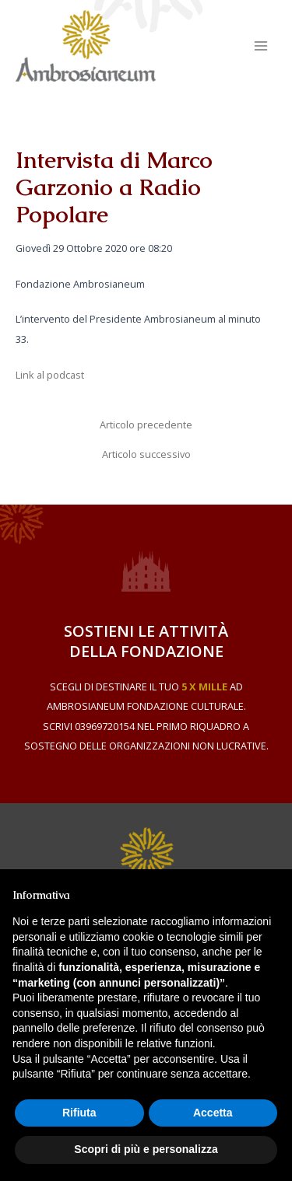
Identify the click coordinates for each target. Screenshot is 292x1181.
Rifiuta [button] (79, 1112)
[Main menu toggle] (261, 45)
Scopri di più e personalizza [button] (145, 1149)
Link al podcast (50, 375)
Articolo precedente (146, 425)
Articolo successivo (146, 454)
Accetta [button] (213, 1112)
